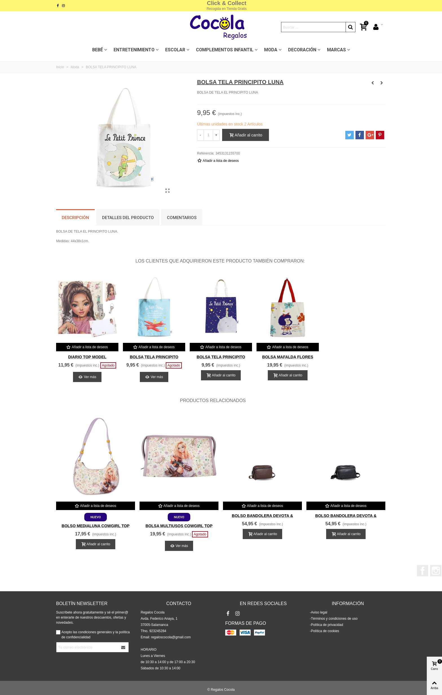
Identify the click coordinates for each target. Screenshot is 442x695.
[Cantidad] (208, 135)
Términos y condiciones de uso (334, 619)
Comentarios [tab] (181, 217)
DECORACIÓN (302, 49)
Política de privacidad (327, 625)
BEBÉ (97, 49)
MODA (270, 49)
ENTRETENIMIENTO (134, 49)
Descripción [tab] (75, 217)
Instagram (435, 570)
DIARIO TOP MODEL (87, 357)
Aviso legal (319, 612)
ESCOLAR (175, 49)
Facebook (422, 570)
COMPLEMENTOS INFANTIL (224, 49)
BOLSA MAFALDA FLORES (287, 357)
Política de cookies (325, 631)
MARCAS (336, 49)
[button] (374, 400)
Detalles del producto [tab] (128, 217)
